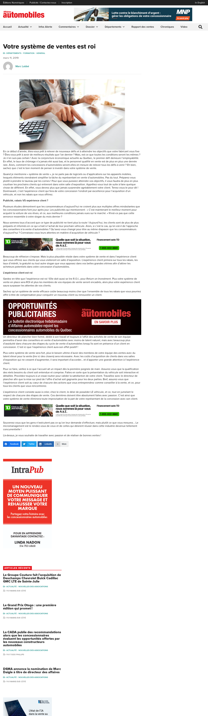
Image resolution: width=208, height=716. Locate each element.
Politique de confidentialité (16, 712)
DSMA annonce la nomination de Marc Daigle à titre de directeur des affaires (181, 264)
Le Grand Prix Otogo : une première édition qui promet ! (181, 195)
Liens (58, 672)
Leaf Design (198, 711)
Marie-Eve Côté (174, 179)
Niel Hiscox (165, 667)
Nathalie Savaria (191, 684)
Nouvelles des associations (189, 175)
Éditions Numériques (13, 3)
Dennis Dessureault (193, 694)
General (41, 53)
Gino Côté (164, 662)
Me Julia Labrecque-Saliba (193, 677)
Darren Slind (165, 697)
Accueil (7, 26)
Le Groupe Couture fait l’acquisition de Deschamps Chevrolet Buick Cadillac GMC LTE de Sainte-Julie (181, 165)
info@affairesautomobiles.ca (21, 663)
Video (184, 26)
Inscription (67, 3)
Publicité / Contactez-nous (43, 3)
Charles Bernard (191, 667)
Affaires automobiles (17, 535)
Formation (29, 53)
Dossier (92, 26)
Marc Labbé (22, 66)
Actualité (25, 26)
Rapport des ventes (143, 26)
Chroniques (167, 26)
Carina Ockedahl (167, 677)
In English (200, 2)
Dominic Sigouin (167, 692)
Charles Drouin (190, 689)
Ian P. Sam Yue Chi (192, 672)
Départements (115, 26)
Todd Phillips (173, 246)
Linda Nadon (165, 672)
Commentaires (69, 26)
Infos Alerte (45, 26)
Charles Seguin (167, 687)
